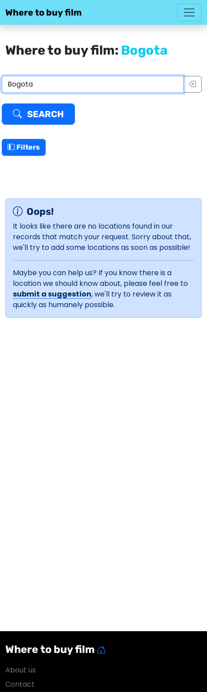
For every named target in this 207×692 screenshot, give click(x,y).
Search (38, 114)
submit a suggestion (52, 294)
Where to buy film (43, 12)
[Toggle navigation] (189, 12)
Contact (20, 684)
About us (20, 670)
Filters (24, 147)
